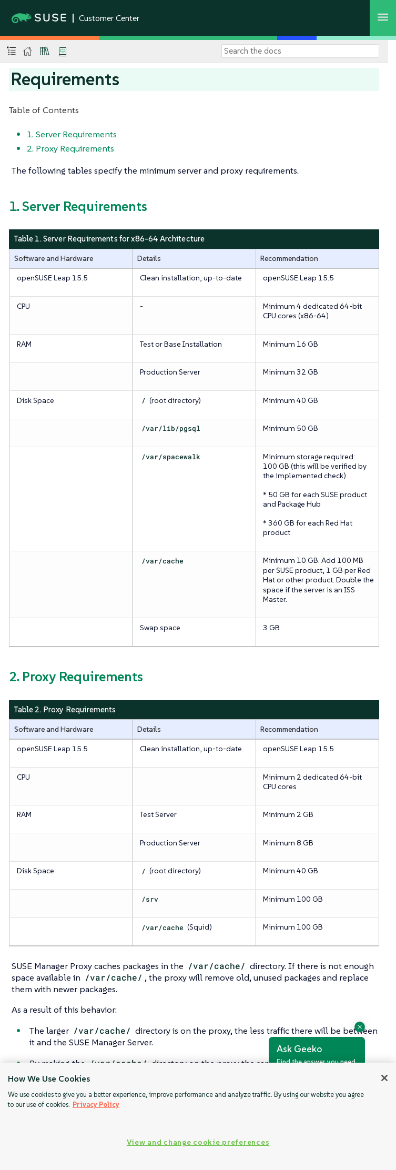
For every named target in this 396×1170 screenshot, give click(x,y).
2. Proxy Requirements (70, 148)
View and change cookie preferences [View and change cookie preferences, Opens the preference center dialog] (198, 1142)
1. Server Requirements (72, 134)
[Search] (300, 51)
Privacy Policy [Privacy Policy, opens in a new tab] (96, 1104)
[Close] (384, 1078)
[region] (198, 1116)
